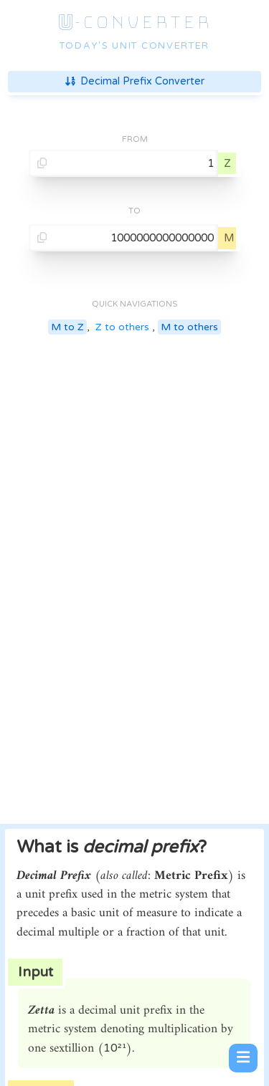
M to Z (67, 327)
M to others (189, 327)
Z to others (122, 327)
